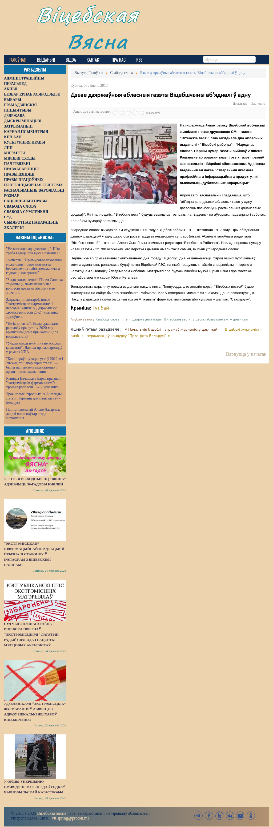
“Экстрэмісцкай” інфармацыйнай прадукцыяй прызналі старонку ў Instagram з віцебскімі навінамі (34, 554)
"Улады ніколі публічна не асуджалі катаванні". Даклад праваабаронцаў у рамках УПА (34, 347)
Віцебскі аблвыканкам (210, 320)
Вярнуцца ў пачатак (246, 354)
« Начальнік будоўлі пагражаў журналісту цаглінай (172, 329)
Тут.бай (101, 308)
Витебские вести (177, 320)
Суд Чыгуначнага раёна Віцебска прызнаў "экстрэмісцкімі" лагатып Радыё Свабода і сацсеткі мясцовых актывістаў (31, 634)
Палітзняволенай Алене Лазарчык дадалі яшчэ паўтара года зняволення (33, 413)
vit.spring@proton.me (70, 818)
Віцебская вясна (51, 813)
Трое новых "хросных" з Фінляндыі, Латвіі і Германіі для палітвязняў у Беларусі (35, 398)
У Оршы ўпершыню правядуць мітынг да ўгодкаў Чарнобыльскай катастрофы (34, 786)
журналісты (239, 320)
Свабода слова (107, 320)
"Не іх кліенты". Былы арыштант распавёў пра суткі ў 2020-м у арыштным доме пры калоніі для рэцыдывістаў (32, 330)
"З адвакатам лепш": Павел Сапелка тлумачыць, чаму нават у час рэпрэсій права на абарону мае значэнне (34, 286)
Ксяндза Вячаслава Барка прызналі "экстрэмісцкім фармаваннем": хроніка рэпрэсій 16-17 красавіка (34, 383)
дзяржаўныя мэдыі (147, 320)
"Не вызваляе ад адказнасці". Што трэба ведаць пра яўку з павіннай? (33, 251)
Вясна (97, 41)
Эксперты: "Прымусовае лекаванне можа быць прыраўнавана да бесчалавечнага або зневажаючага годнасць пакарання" (34, 266)
